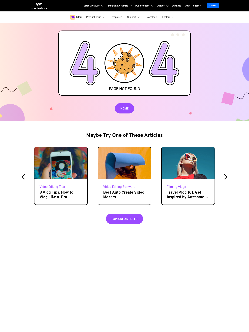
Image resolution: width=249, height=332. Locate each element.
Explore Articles (124, 219)
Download (151, 17)
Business (176, 5)
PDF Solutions (144, 5)
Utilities (162, 5)
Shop (187, 5)
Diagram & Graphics (120, 5)
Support (197, 5)
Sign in (212, 6)
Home (124, 108)
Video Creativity (93, 5)
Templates (116, 17)
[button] (23, 176)
